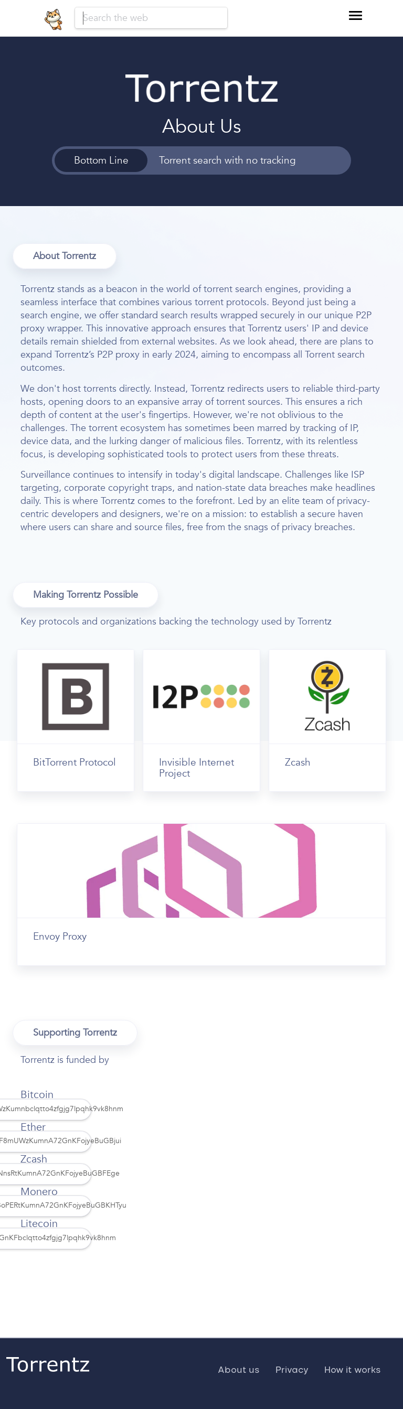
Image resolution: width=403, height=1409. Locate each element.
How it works (352, 1370)
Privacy (292, 1370)
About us (239, 1370)
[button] (355, 15)
